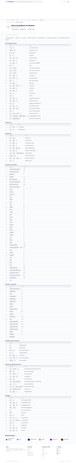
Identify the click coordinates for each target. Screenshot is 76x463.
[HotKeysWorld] (10, 1)
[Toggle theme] (65, 2)
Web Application (44, 453)
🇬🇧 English (58, 448)
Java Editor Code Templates (32, 37)
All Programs (12, 19)
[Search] (29, 2)
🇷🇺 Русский (58, 450)
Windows (17, 19)
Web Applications (34, 19)
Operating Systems (30, 455)
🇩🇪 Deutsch (58, 453)
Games (29, 19)
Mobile (43, 455)
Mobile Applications (30, 453)
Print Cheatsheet (15, 29)
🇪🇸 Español (58, 452)
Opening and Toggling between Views (63, 37)
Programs (28, 448)
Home (8, 19)
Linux (25, 19)
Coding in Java (24, 37)
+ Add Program (41, 19)
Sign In (68, 1)
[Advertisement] (38, 11)
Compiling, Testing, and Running (52, 37)
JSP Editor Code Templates (41, 37)
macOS (22, 19)
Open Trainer (23, 29)
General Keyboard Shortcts (10, 37)
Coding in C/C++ (17, 37)
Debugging (7, 39)
